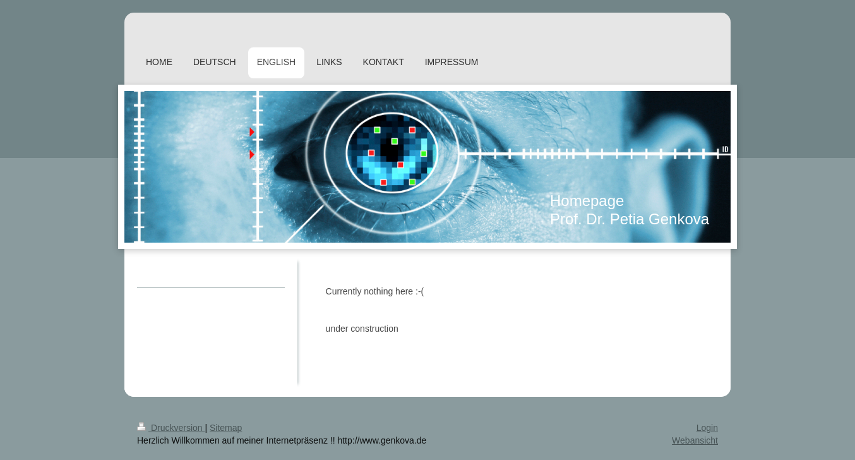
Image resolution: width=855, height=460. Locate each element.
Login (707, 428)
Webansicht (695, 440)
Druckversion (171, 428)
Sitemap (226, 428)
